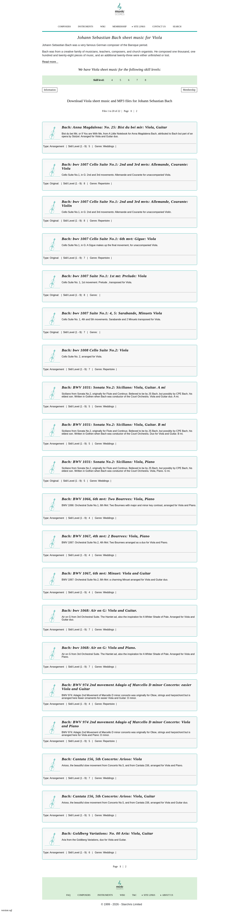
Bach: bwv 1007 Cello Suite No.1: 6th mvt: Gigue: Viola (109, 239)
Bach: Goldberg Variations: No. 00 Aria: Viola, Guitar (107, 833)
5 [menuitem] (120, 80)
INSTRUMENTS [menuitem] (85, 26)
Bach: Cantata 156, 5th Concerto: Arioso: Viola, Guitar (108, 796)
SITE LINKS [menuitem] (139, 26)
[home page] (119, 9)
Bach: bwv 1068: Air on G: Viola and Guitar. (99, 610)
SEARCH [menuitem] (177, 26)
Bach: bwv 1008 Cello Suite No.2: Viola (95, 350)
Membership (189, 89)
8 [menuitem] (145, 80)
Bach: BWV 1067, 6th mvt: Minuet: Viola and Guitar (106, 573)
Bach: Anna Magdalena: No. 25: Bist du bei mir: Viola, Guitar (114, 127)
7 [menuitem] (137, 80)
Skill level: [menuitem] (98, 80)
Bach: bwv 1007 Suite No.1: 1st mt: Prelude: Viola (104, 276)
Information (50, 89)
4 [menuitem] (112, 80)
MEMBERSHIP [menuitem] (120, 26)
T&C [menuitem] (134, 895)
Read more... (50, 61)
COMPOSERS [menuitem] (64, 26)
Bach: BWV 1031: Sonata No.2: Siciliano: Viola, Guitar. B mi (114, 424)
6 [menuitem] (128, 80)
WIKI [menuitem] (102, 26)
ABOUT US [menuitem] (167, 895)
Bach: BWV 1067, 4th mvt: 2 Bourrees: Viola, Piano (106, 536)
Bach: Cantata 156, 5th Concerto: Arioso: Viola (102, 759)
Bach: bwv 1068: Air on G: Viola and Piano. (99, 648)
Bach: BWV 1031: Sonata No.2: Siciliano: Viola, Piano (108, 462)
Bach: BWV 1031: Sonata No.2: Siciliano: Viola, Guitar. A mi (114, 387)
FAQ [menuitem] (68, 895)
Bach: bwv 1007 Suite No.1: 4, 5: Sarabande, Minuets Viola (112, 313)
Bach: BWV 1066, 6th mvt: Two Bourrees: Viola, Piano (108, 499)
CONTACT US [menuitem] (159, 26)
